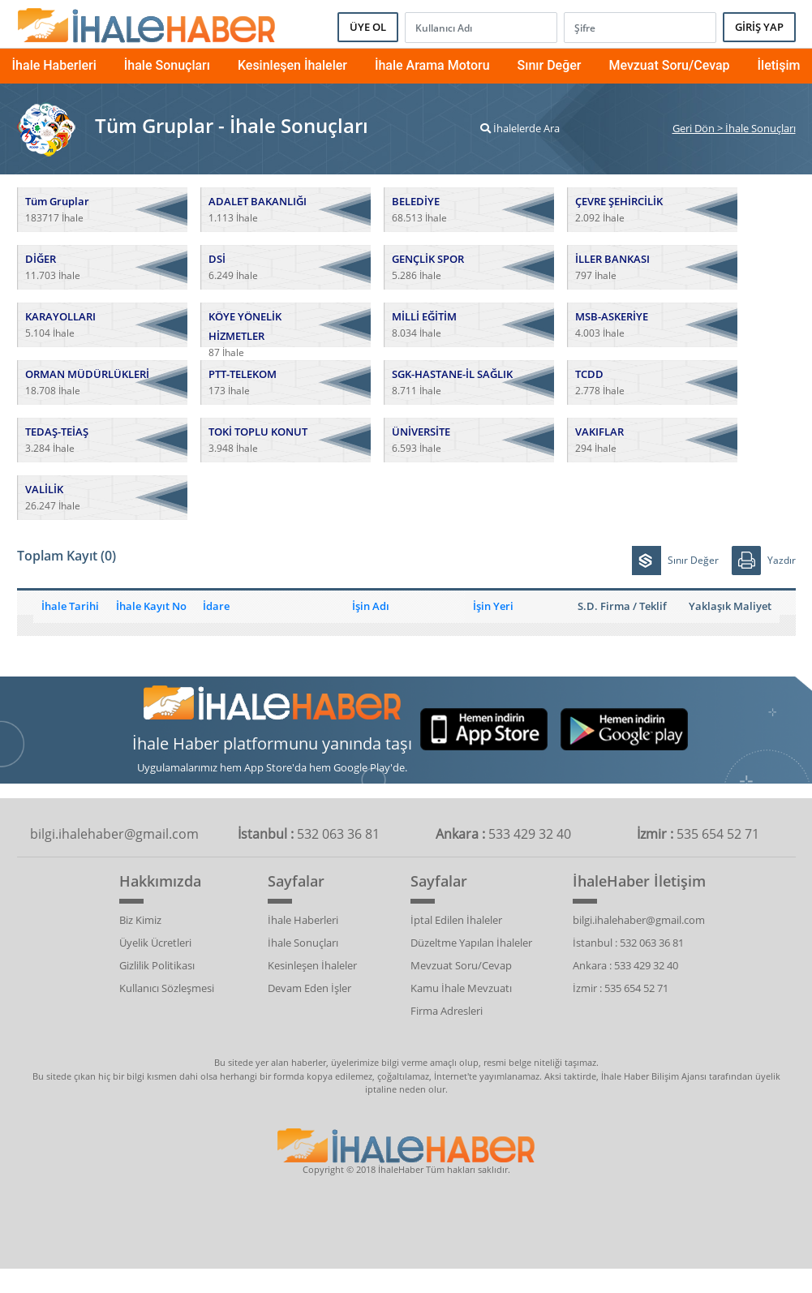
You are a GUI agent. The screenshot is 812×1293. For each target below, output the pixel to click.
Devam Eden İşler (309, 988)
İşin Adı (370, 606)
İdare (216, 606)
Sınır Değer (550, 65)
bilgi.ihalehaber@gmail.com (639, 920)
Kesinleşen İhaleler (292, 65)
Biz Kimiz (140, 920)
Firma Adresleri (446, 1010)
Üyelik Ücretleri (155, 942)
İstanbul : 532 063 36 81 (628, 942)
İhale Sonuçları (167, 65)
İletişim (779, 65)
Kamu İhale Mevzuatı (461, 988)
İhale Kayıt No (151, 606)
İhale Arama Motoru (432, 65)
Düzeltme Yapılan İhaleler (471, 942)
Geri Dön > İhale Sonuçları (734, 128)
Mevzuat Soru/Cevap (668, 65)
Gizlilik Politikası (157, 965)
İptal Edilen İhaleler (456, 920)
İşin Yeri (493, 606)
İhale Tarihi (70, 606)
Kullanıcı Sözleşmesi (166, 988)
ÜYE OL (368, 26)
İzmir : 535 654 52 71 (620, 988)
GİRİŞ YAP (759, 26)
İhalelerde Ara (520, 128)
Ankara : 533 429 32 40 (625, 965)
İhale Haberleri (54, 65)
